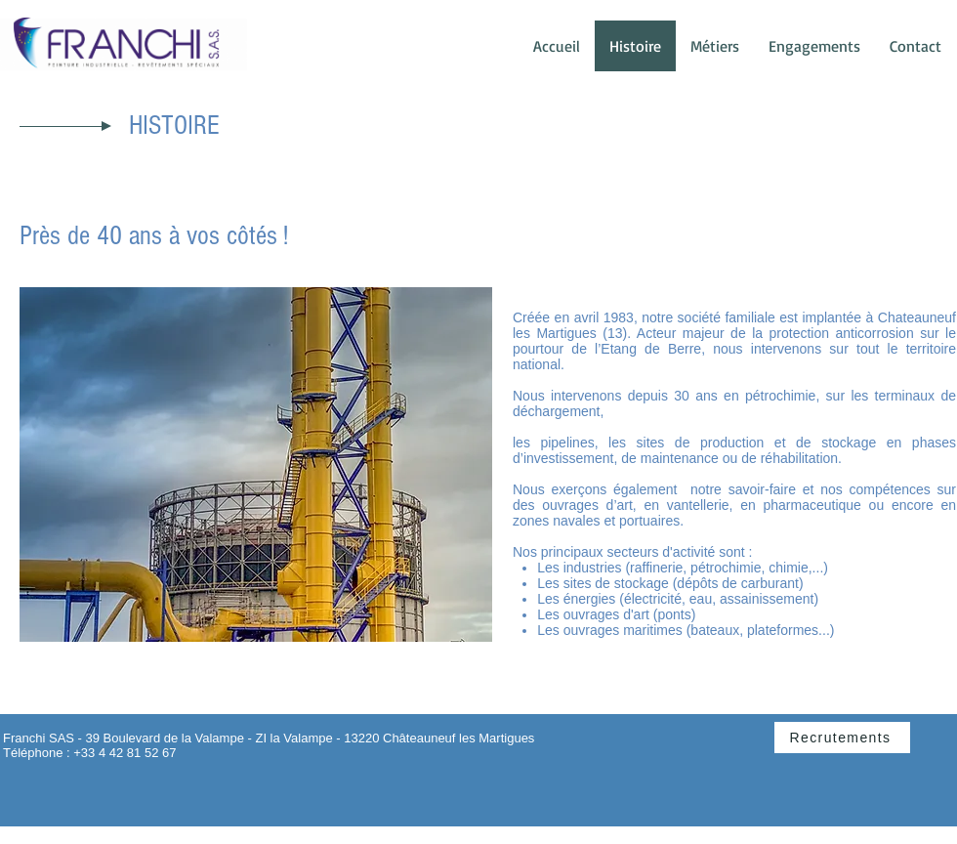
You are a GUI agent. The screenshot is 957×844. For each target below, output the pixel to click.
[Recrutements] (842, 737)
